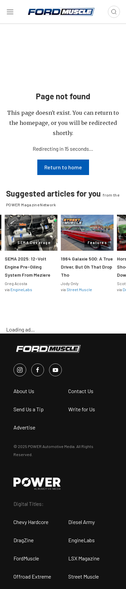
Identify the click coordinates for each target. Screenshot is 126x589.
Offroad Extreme (32, 576)
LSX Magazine (83, 558)
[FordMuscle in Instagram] (19, 369)
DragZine (23, 540)
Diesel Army (81, 522)
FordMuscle (26, 558)
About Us (23, 391)
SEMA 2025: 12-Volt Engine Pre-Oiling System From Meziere (27, 267)
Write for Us (81, 409)
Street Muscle (79, 289)
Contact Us (80, 391)
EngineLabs (21, 289)
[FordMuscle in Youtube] (55, 369)
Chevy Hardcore (30, 522)
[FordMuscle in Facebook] (37, 369)
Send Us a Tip (28, 409)
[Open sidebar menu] (10, 11)
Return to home (63, 167)
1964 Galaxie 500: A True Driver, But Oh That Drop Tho (87, 267)
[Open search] (114, 12)
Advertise (24, 427)
